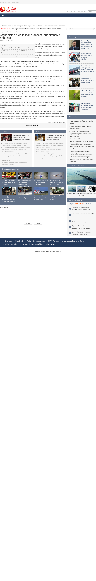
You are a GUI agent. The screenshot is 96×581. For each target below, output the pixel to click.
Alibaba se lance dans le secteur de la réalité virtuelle (87, 80)
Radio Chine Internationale (36, 241)
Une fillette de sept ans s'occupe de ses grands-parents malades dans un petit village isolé (24, 184)
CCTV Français (53, 241)
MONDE (22, 18)
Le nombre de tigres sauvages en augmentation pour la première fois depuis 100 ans (80, 134)
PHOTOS (6, 22)
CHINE (5, 18)
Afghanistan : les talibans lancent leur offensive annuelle (50, 143)
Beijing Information (11, 244)
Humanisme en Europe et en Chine (55, 26)
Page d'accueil (4, 32)
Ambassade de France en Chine (73, 241)
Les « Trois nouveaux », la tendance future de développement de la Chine (21, 138)
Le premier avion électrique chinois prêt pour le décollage (56, 182)
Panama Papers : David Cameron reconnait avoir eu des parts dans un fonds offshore (86, 44)
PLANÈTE (68, 18)
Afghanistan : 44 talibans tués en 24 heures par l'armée (15, 48)
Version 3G (70, 11)
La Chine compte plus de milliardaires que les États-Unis (9, 182)
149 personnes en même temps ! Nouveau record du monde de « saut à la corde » (81, 159)
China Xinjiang (50, 244)
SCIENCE (39, 18)
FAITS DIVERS (58, 18)
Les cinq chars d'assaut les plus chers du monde (57, 197)
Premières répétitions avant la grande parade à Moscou (50, 158)
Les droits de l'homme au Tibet (32, 244)
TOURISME (84, 18)
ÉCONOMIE (14, 18)
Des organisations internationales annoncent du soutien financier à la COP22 (36, 29)
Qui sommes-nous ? (81, 11)
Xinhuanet (8, 241)
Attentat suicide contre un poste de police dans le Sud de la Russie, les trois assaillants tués (82, 146)
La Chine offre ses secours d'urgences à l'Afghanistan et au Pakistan (16, 52)
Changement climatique (24, 26)
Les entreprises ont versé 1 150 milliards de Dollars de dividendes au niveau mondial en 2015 (9, 199)
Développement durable (9, 26)
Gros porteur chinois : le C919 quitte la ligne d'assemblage (41, 182)
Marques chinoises (37, 26)
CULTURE (47, 18)
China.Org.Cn (19, 241)
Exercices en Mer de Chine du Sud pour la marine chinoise (40, 197)
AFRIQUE (30, 18)
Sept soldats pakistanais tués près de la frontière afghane (16, 56)
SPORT (76, 18)
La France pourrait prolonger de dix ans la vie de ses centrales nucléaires (55, 138)
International (13, 32)
